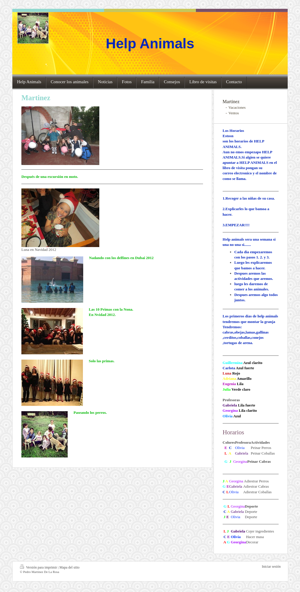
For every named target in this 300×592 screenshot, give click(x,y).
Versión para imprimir (39, 566)
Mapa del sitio (69, 567)
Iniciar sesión (271, 566)
